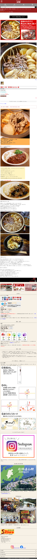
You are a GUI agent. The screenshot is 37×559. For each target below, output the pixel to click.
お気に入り (14, 5)
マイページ (23, 5)
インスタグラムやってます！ (18, 432)
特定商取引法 (2, 552)
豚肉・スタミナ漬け (6, 11)
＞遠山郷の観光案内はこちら (5, 493)
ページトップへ (35, 281)
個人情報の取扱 (3, 554)
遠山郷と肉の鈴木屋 (18, 463)
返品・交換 (18, 349)
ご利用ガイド (12, 342)
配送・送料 (18, 321)
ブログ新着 (5, 5)
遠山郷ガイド (2, 10)
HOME (1, 11)
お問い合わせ (2, 556)
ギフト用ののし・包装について (18, 360)
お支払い (18, 293)
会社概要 (18, 527)
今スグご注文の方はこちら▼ (18, 16)
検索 (35, 7)
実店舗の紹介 (18, 496)
